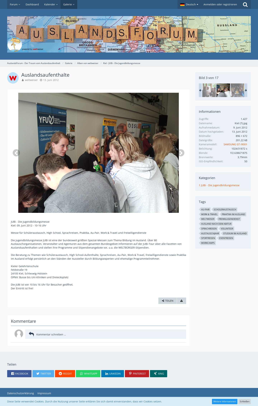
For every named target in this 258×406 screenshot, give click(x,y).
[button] (189, 4)
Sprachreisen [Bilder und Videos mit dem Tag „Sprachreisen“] (209, 228)
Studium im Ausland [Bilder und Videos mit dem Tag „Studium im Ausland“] (235, 233)
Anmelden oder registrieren (220, 4)
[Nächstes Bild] (180, 152)
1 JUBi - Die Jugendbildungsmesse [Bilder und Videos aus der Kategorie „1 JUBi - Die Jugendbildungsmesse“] (219, 185)
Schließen (244, 401)
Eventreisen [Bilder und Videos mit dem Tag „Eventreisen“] (226, 238)
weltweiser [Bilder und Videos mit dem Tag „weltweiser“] (207, 219)
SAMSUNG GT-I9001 (235, 144)
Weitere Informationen (224, 401)
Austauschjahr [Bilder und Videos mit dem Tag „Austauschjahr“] (210, 233)
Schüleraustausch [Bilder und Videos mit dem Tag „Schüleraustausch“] (225, 209)
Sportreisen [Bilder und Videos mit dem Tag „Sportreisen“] (208, 238)
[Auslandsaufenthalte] (209, 90)
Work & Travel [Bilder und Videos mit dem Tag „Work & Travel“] (209, 214)
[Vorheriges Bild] (16, 152)
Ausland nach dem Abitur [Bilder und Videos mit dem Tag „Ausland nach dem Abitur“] (216, 223)
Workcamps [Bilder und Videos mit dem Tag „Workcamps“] (208, 242)
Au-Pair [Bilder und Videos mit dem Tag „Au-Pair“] (205, 209)
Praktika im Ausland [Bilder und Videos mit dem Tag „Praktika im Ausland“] (233, 214)
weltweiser (31, 80)
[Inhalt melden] (181, 301)
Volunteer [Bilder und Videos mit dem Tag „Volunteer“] (227, 228)
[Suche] (245, 4)
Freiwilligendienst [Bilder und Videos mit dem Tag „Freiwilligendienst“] (229, 219)
